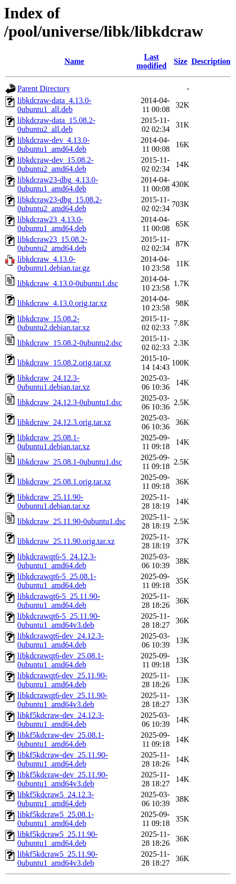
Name (74, 61)
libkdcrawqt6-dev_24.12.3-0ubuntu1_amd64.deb (60, 640)
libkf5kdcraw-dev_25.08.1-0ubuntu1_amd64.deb (60, 739)
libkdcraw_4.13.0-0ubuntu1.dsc (67, 283)
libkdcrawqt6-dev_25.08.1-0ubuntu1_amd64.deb (60, 660)
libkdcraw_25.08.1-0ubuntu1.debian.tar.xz (53, 442)
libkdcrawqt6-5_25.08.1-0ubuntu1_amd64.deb (56, 580)
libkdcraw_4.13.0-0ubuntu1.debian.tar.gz (53, 263)
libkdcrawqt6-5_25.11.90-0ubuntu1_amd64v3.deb (58, 620)
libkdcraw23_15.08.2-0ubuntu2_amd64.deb (52, 243)
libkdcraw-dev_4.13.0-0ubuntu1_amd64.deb (53, 144)
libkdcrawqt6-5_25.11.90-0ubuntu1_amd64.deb (58, 600)
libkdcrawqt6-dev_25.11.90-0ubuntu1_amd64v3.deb (62, 699)
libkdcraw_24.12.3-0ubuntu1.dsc (69, 402)
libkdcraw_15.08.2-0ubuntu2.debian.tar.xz (53, 323)
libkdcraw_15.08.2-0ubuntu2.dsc (69, 343)
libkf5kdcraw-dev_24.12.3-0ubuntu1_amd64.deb (60, 719)
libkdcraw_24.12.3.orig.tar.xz (64, 422)
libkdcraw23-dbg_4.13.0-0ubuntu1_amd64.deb (57, 184)
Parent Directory (43, 88)
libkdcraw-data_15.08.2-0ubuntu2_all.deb (56, 124)
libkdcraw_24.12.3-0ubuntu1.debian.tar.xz (53, 382)
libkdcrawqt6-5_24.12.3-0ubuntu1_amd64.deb (56, 561)
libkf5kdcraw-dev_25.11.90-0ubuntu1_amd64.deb (62, 759)
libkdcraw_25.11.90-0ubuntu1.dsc (71, 521)
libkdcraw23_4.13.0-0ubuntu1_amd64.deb (51, 224)
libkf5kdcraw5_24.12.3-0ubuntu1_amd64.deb (55, 799)
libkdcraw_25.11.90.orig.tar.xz (66, 541)
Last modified (151, 61)
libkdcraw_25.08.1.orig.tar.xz (64, 481)
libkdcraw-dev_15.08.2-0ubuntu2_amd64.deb (55, 164)
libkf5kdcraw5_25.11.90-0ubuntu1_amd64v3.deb (57, 858)
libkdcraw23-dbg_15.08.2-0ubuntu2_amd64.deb (59, 204)
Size (180, 61)
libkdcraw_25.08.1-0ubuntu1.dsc (69, 462)
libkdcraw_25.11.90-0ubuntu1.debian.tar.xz (53, 501)
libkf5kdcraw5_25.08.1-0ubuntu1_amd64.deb (55, 818)
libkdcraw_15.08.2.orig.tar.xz (64, 362)
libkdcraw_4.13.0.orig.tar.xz (62, 303)
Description (211, 61)
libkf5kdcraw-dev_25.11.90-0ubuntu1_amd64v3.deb (62, 779)
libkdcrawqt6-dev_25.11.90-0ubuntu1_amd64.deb (62, 680)
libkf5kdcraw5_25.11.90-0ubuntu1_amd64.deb (57, 838)
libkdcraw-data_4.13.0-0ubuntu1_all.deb (54, 105)
